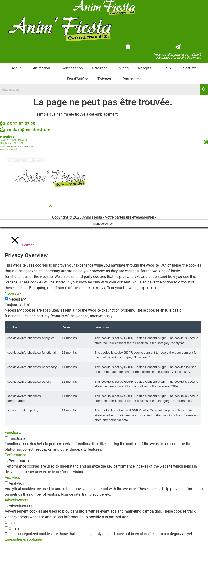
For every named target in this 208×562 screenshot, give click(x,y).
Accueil (17, 68)
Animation (41, 68)
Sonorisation (72, 68)
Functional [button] (13, 432)
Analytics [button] (12, 477)
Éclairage (100, 68)
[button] (42, 68)
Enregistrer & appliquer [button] (23, 539)
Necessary (17, 299)
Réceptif (145, 68)
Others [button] (10, 522)
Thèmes (104, 79)
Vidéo (124, 68)
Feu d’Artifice (77, 79)
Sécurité (189, 68)
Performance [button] (15, 455)
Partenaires (132, 79)
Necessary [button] (13, 293)
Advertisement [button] (16, 500)
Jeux (167, 68)
